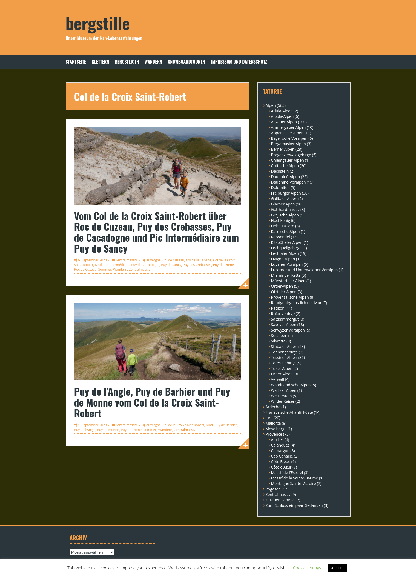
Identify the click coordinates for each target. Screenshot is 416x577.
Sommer (104, 269)
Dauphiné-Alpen (285, 176)
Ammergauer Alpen (288, 127)
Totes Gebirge (283, 362)
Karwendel (280, 236)
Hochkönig (280, 220)
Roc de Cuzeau (85, 269)
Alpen (271, 105)
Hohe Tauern (282, 225)
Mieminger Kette (286, 275)
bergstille (98, 22)
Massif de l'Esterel (287, 472)
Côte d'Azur (281, 467)
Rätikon (278, 308)
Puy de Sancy (171, 264)
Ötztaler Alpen (284, 291)
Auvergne (153, 260)
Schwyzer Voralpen (288, 330)
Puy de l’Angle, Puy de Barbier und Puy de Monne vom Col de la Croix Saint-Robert (152, 402)
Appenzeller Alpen (287, 132)
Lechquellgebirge (286, 247)
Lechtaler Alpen (285, 253)
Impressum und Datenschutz (239, 62)
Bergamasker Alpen (288, 143)
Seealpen (279, 335)
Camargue (280, 450)
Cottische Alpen (285, 165)
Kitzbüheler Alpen (287, 242)
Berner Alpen (283, 149)
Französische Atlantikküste (289, 412)
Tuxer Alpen (281, 368)
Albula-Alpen (282, 116)
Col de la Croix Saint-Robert (183, 425)
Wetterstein (281, 395)
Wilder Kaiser (283, 401)
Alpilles (277, 439)
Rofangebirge (283, 313)
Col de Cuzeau (173, 260)
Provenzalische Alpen (290, 297)
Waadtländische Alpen (291, 384)
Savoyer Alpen (284, 324)
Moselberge (276, 428)
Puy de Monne (108, 429)
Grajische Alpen (285, 215)
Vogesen (273, 489)
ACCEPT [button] (337, 567)
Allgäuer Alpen (284, 121)
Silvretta (278, 341)
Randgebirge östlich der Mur (296, 302)
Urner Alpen (282, 373)
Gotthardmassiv (285, 209)
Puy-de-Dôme (223, 264)
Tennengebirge (284, 352)
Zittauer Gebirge (280, 499)
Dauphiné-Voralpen (288, 182)
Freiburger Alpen (286, 193)
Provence (274, 434)
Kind (98, 264)
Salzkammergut (285, 319)
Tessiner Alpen (284, 357)
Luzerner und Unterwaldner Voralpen (304, 269)
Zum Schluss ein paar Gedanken (294, 505)
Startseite (76, 62)
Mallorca (273, 423)
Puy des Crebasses (197, 264)
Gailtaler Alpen (284, 198)
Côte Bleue (281, 461)
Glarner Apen (283, 204)
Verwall (277, 379)
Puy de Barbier (225, 425)
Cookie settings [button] (307, 567)
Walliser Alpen (284, 390)
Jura (269, 417)
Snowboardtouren (186, 62)
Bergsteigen (127, 62)
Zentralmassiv (126, 260)
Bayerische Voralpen (289, 138)
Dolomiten (280, 187)
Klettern (100, 62)
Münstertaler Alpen (288, 280)
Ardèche (273, 406)
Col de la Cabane (198, 260)
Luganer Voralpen (287, 264)
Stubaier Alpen (284, 346)
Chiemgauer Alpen (287, 160)
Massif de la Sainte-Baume (294, 478)
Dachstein (280, 171)
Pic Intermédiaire (117, 264)
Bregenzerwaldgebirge (291, 154)
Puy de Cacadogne (145, 264)
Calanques (280, 445)
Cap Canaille (282, 456)
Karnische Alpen (285, 231)
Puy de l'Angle (85, 429)
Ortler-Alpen (282, 286)
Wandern (153, 62)
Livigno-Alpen (283, 258)
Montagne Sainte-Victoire (293, 483)
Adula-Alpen (282, 110)
